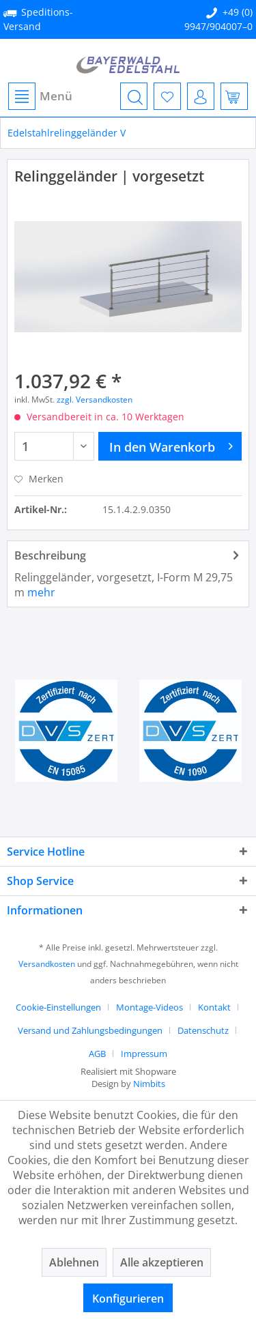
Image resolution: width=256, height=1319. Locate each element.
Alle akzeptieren (161, 1262)
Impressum (144, 1053)
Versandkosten (46, 964)
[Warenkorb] (234, 96)
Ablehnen (74, 1262)
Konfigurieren (128, 1298)
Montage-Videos (149, 1007)
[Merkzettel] (167, 96)
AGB (97, 1053)
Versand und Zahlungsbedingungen (90, 1030)
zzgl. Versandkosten (94, 399)
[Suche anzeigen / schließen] (133, 96)
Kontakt (214, 1007)
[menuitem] (39, 96)
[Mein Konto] (200, 96)
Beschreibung (50, 555)
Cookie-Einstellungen (58, 1007)
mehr (41, 592)
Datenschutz (203, 1030)
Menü (40, 96)
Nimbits (149, 1083)
